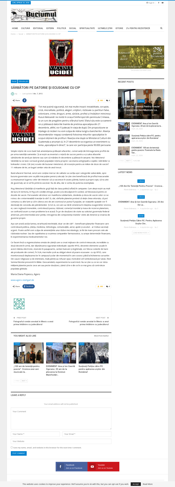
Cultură (25, 28)
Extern (50, 28)
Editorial (38, 28)
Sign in (150, 3)
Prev (17, 381)
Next (24, 381)
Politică (61, 28)
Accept (136, 484)
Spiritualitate (87, 28)
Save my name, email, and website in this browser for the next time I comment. (47, 447)
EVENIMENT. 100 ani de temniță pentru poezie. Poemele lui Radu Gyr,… (146, 150)
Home (15, 28)
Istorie (119, 28)
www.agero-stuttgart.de (22, 280)
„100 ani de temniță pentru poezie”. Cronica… (141, 186)
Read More (148, 484)
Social (72, 28)
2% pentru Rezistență (138, 28)
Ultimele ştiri (105, 28)
